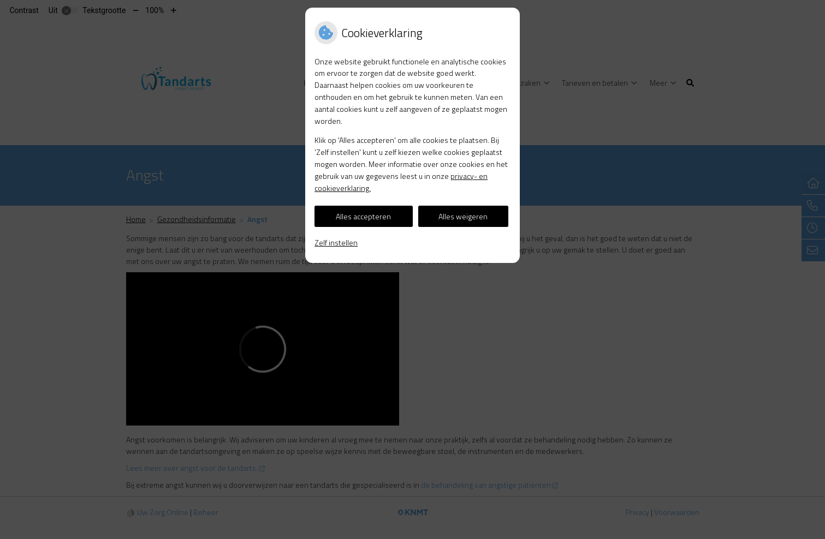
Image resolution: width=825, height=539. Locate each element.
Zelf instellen (336, 242)
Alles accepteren (363, 216)
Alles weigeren (463, 216)
